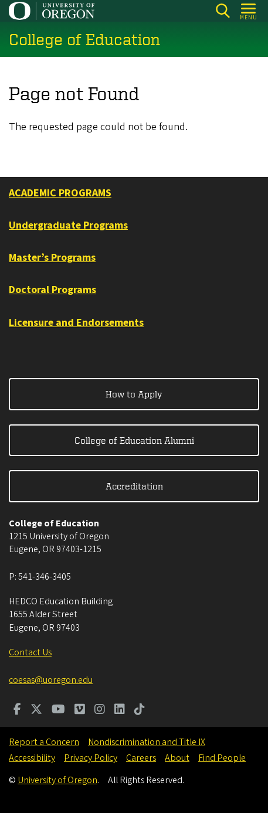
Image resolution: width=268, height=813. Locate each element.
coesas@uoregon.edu (51, 679)
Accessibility (32, 757)
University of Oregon (57, 780)
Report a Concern (44, 742)
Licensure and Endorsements (76, 322)
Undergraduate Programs (68, 225)
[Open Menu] (249, 11)
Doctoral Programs (52, 290)
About (177, 757)
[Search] (222, 11)
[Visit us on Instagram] (100, 710)
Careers (141, 757)
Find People (222, 757)
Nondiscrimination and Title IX (146, 742)
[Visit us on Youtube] (58, 710)
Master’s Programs (52, 257)
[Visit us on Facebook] (17, 710)
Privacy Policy (90, 757)
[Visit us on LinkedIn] (120, 710)
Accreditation (134, 486)
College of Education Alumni (134, 440)
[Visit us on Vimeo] (80, 710)
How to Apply (134, 394)
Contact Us (30, 652)
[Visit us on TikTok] (140, 710)
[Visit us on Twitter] (36, 710)
